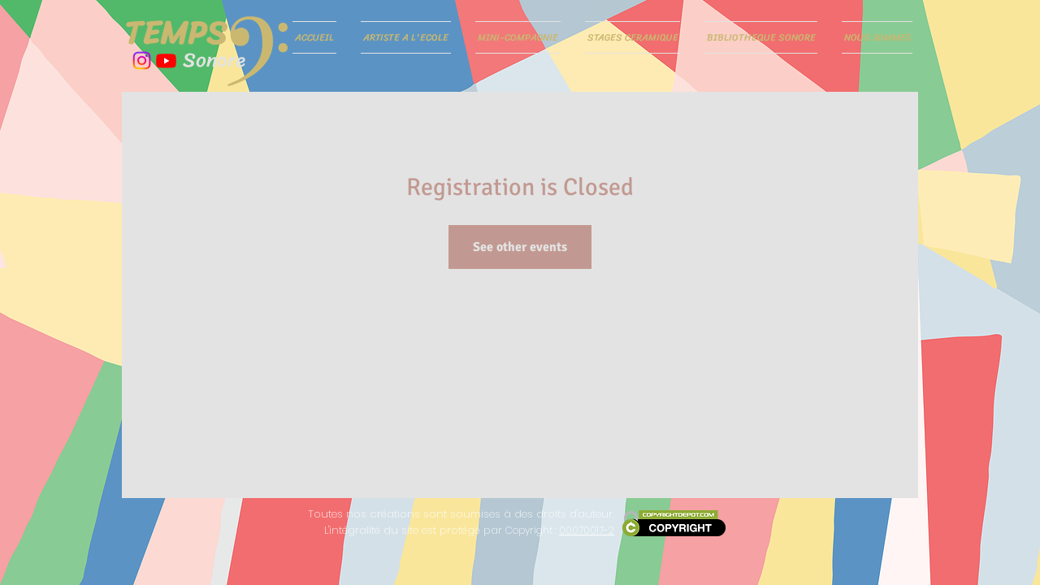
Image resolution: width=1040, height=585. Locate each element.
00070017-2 (586, 530)
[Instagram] (142, 60)
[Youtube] (166, 60)
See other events (520, 247)
